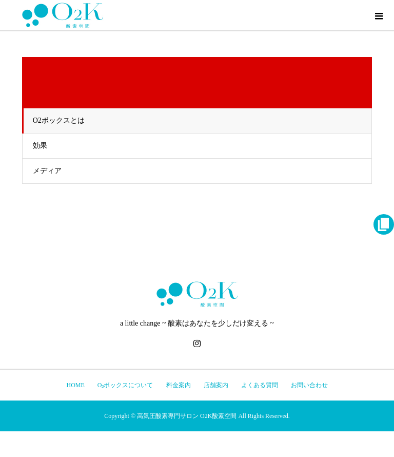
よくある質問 (259, 385)
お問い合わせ (309, 385)
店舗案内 (216, 385)
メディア (47, 171)
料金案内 (178, 385)
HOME (75, 385)
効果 (40, 145)
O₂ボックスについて (125, 385)
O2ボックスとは (59, 120)
